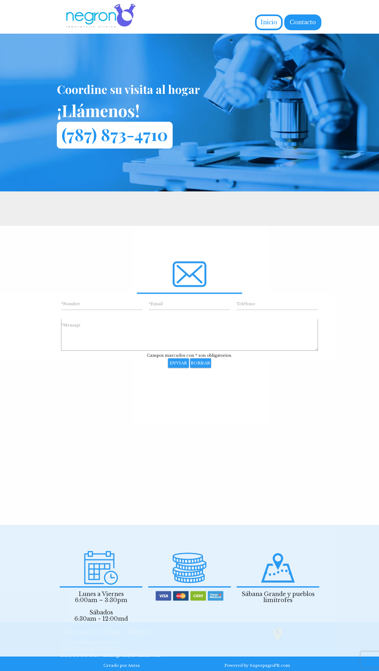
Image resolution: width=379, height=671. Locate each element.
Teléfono (245, 421)
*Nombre (70, 421)
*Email (156, 421)
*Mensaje (71, 442)
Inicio (269, 22)
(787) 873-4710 (115, 134)
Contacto (303, 22)
